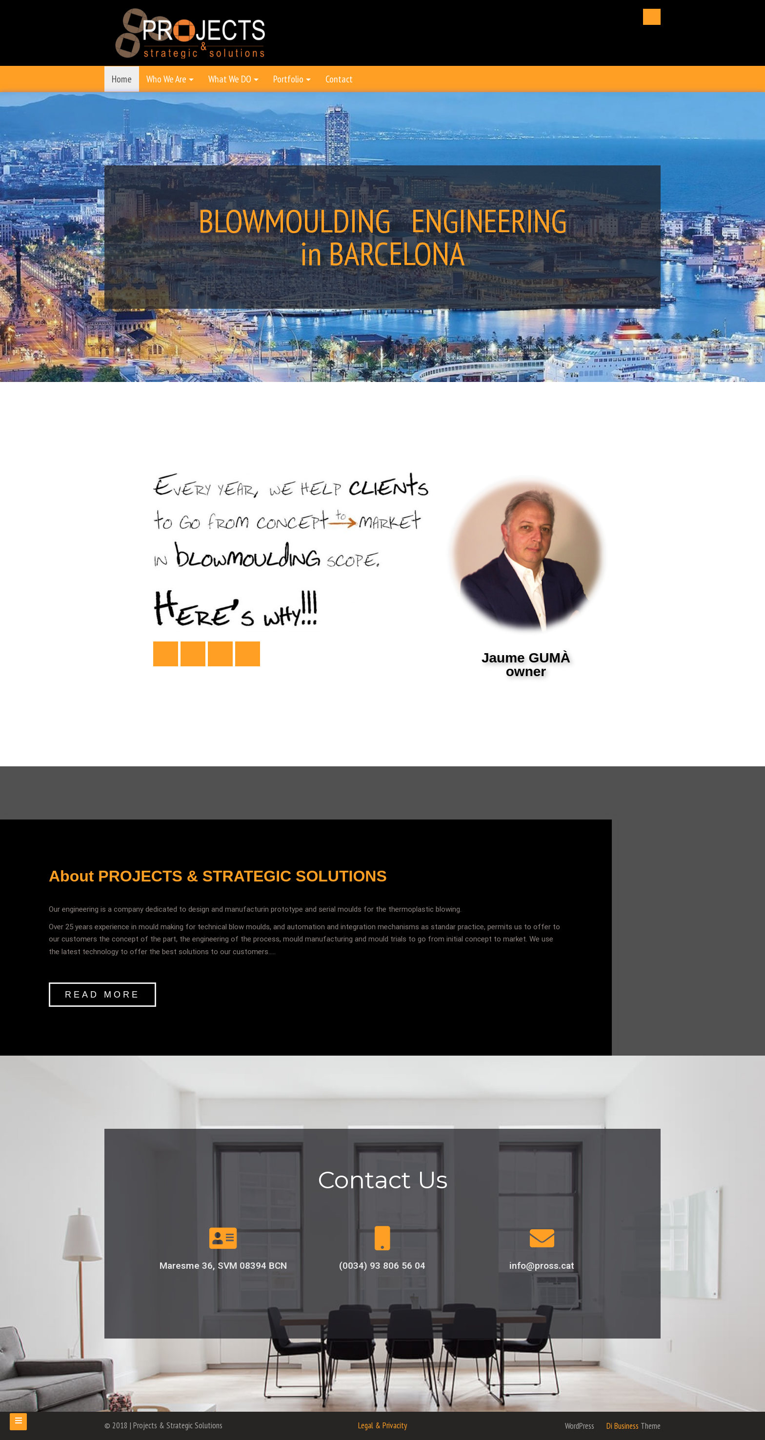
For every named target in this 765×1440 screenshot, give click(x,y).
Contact (339, 79)
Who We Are (166, 79)
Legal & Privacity (382, 1425)
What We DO (229, 79)
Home (122, 79)
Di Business (617, 1425)
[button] (102, 994)
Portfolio (288, 79)
